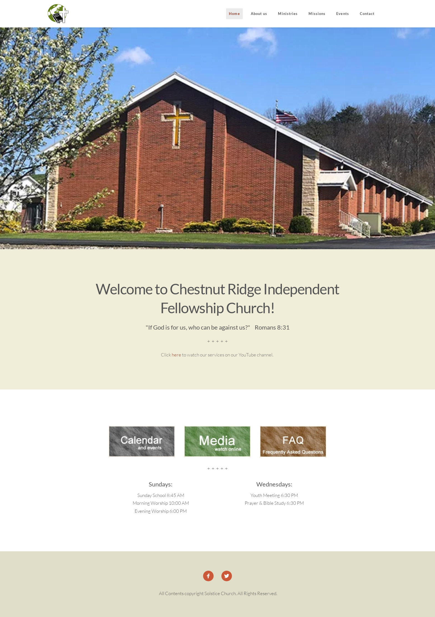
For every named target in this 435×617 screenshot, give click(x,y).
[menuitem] (234, 13)
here (176, 355)
